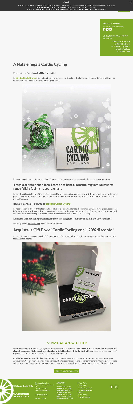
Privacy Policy (82, 383)
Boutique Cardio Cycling (57, 203)
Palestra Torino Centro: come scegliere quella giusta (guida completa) (120, 46)
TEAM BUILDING (84, 397)
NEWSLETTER (40, 399)
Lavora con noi (82, 395)
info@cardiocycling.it (22, 238)
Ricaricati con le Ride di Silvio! (115, 37)
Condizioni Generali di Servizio (85, 391)
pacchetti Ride (34, 223)
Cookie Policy (110, 5)
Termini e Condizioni (85, 388)
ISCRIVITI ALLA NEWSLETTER (67, 371)
